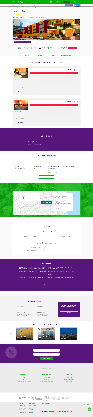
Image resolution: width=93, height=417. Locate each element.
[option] (25, 334)
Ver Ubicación (41, 17)
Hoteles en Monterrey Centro (29, 7)
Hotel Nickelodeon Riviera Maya (46, 381)
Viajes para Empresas (33, 406)
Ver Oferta (73, 48)
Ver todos (46, 176)
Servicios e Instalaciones (66, 55)
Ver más (46, 284)
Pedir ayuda (69, 312)
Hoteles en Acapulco (22, 412)
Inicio (13, 7)
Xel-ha (24, 379)
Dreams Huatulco (69, 377)
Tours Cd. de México (22, 408)
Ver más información (20, 87)
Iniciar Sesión (66, 1)
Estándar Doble (17, 79)
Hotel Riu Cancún (46, 383)
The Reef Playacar (69, 383)
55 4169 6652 (75, 70)
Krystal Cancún (46, 385)
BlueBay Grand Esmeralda (69, 379)
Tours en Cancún (22, 409)
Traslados (31, 412)
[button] (39, 5)
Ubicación (40, 55)
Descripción (27, 55)
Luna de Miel (31, 409)
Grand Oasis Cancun (46, 377)
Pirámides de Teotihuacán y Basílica (24, 381)
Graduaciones (31, 408)
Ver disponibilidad (54, 72)
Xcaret (24, 377)
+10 (77, 34)
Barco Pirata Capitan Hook (24, 385)
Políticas (53, 55)
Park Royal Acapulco (69, 381)
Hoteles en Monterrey (19, 7)
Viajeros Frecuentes (32, 405)
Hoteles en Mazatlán (22, 406)
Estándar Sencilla (17, 111)
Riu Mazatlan (46, 379)
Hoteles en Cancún (22, 405)
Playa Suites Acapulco (69, 385)
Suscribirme (46, 358)
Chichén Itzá (24, 383)
